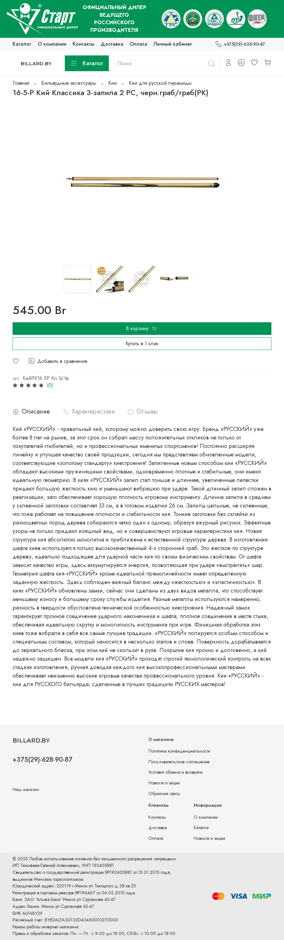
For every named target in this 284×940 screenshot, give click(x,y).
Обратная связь (164, 793)
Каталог (22, 44)
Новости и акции (164, 783)
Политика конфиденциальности (179, 751)
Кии (112, 83)
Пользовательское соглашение (179, 762)
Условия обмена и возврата (175, 772)
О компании (52, 44)
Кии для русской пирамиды (160, 83)
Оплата (138, 44)
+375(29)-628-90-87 (240, 44)
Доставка (112, 44)
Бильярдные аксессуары (68, 83)
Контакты (83, 44)
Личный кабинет (172, 44)
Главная (21, 83)
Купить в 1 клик (142, 343)
